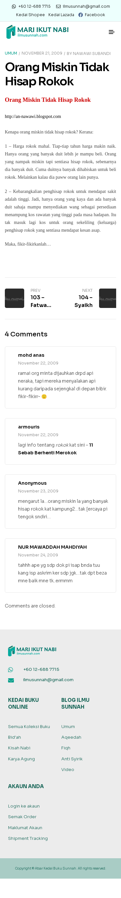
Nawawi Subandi (92, 53)
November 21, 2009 (42, 53)
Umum (11, 53)
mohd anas (31, 355)
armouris (28, 427)
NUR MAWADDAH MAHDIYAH (52, 547)
